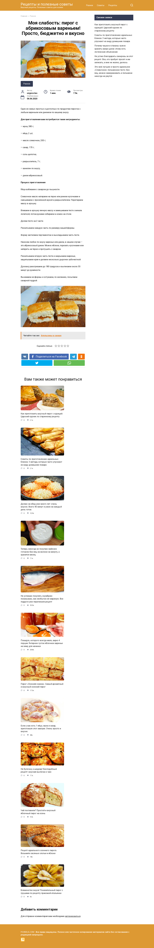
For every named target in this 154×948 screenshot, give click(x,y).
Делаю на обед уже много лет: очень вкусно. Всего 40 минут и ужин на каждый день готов (41, 507)
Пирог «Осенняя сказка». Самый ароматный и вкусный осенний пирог (42, 685)
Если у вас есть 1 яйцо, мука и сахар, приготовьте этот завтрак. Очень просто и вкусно (41, 728)
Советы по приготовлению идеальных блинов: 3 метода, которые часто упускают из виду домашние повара (41, 462)
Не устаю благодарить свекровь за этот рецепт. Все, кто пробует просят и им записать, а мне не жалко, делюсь (113, 59)
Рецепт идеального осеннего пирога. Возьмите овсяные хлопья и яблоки (39, 851)
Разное (89, 5)
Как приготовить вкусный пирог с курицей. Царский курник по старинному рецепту (42, 415)
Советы (100, 5)
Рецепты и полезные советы (47, 4)
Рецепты (112, 5)
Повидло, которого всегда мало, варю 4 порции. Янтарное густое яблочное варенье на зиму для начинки (42, 643)
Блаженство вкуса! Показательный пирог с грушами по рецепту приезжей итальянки (42, 891)
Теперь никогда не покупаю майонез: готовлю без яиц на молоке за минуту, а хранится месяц (40, 552)
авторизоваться (72, 916)
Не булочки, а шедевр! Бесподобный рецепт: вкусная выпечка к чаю (39, 770)
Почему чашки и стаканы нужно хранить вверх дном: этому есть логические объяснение (110, 48)
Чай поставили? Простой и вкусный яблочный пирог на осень (38, 811)
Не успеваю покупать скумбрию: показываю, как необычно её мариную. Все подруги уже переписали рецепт (42, 599)
